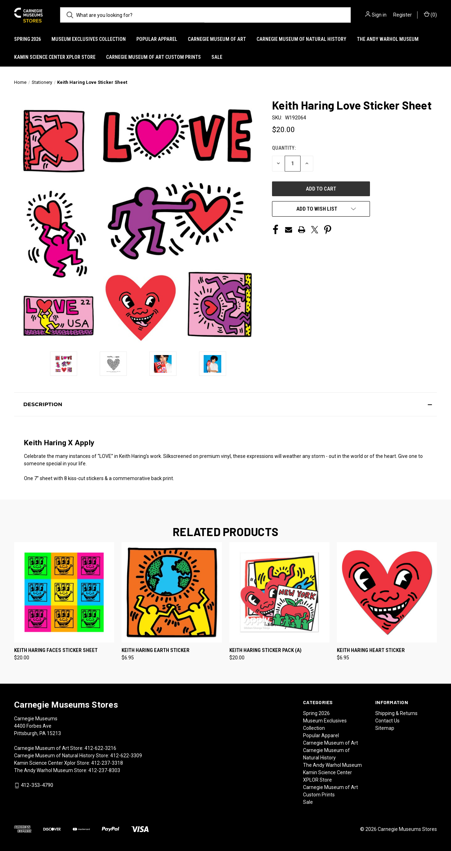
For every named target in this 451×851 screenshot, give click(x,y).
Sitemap (384, 728)
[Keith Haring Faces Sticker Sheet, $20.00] (64, 592)
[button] (225, 404)
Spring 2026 (27, 39)
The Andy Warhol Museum (388, 39)
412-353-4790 (37, 785)
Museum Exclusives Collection (88, 39)
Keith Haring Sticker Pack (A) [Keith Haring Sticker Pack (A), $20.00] (265, 650)
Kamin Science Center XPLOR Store (54, 57)
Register (402, 15)
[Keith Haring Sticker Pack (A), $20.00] (279, 592)
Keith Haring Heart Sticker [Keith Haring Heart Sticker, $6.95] (371, 650)
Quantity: (284, 148)
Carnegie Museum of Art (217, 39)
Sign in (379, 15)
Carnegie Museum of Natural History (301, 39)
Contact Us (387, 720)
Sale (216, 57)
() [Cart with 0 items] (430, 14)
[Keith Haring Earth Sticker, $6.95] (171, 592)
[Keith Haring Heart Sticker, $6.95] (386, 592)
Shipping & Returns (396, 713)
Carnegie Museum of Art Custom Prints (153, 57)
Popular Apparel (156, 39)
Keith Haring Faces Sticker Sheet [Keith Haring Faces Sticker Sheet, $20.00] (56, 650)
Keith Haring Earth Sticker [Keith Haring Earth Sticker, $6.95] (156, 650)
